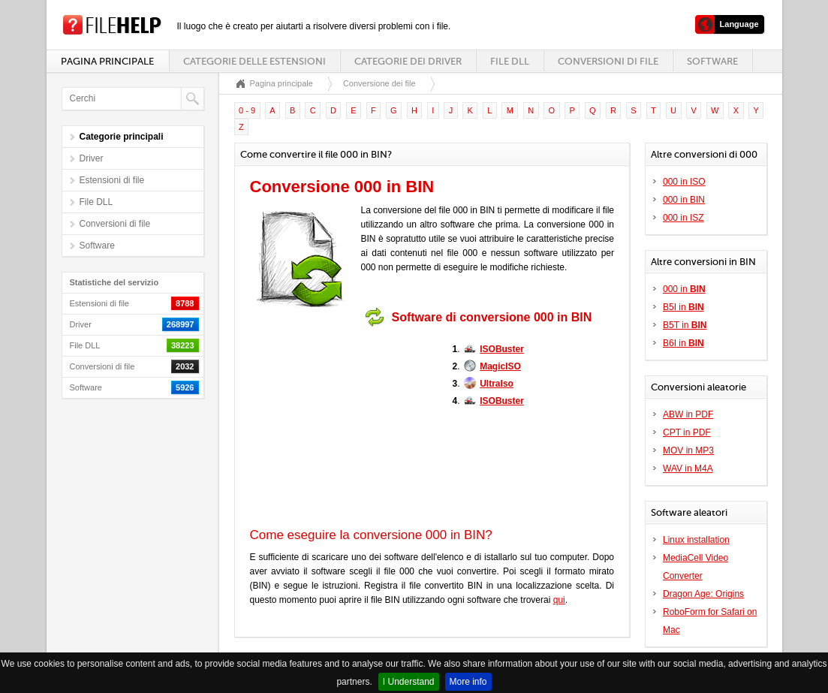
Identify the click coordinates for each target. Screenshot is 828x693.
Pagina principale (107, 61)
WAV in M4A (688, 468)
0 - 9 (247, 110)
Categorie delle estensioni (254, 61)
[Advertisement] (344, 427)
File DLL (509, 61)
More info (468, 681)
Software (712, 61)
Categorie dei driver (408, 61)
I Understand (409, 681)
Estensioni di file (112, 180)
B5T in (684, 325)
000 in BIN (684, 199)
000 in (684, 289)
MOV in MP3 (688, 450)
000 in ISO (684, 181)
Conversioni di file (608, 61)
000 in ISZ (683, 217)
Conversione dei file (379, 83)
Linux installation (696, 540)
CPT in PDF (687, 432)
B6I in (683, 343)
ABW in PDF (688, 414)
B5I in (683, 307)
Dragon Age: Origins (703, 594)
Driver (92, 158)
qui (559, 600)
